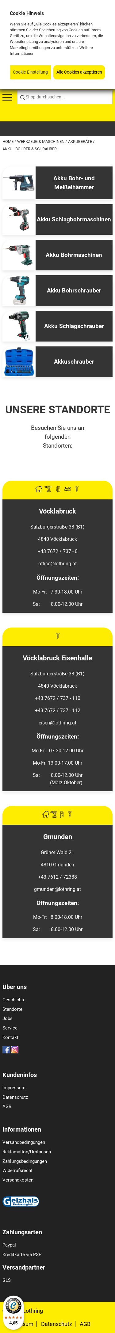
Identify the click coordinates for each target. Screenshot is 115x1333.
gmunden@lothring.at (57, 889)
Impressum (13, 1087)
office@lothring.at (57, 564)
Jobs (7, 1018)
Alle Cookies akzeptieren (79, 72)
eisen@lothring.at (57, 723)
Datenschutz (15, 1097)
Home (8, 141)
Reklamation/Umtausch (26, 1152)
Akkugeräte (80, 141)
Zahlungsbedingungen (24, 1161)
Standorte (12, 1009)
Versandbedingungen (23, 1142)
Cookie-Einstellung (30, 72)
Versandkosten (17, 1180)
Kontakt (10, 1037)
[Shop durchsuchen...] (65, 97)
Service (9, 1028)
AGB (6, 1106)
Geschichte (13, 1000)
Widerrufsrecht (17, 1170)
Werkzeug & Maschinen (41, 141)
